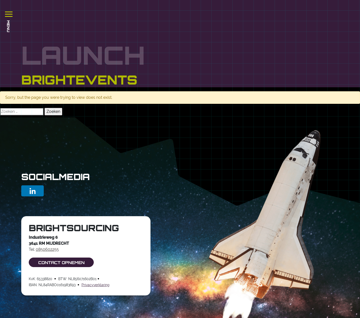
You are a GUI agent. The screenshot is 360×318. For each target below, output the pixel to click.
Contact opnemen (61, 262)
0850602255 (47, 249)
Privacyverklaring (96, 285)
